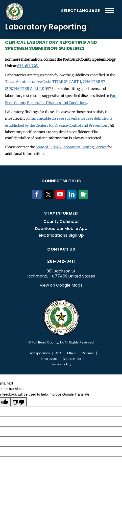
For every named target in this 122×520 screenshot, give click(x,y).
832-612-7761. (28, 66)
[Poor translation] (18, 401)
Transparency (39, 353)
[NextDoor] (84, 197)
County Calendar (61, 221)
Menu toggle (109, 10)
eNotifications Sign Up (61, 235)
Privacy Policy (61, 364)
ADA (58, 353)
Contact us (61, 249)
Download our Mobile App (61, 228)
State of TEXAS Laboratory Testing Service (71, 147)
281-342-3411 (61, 261)
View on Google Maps (61, 285)
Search (53, 10)
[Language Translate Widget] (80, 11)
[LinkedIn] (73, 197)
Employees (49, 359)
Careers (88, 353)
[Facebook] (38, 197)
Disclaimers (72, 359)
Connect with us (61, 181)
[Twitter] (49, 197)
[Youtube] (61, 197)
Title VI (71, 353)
